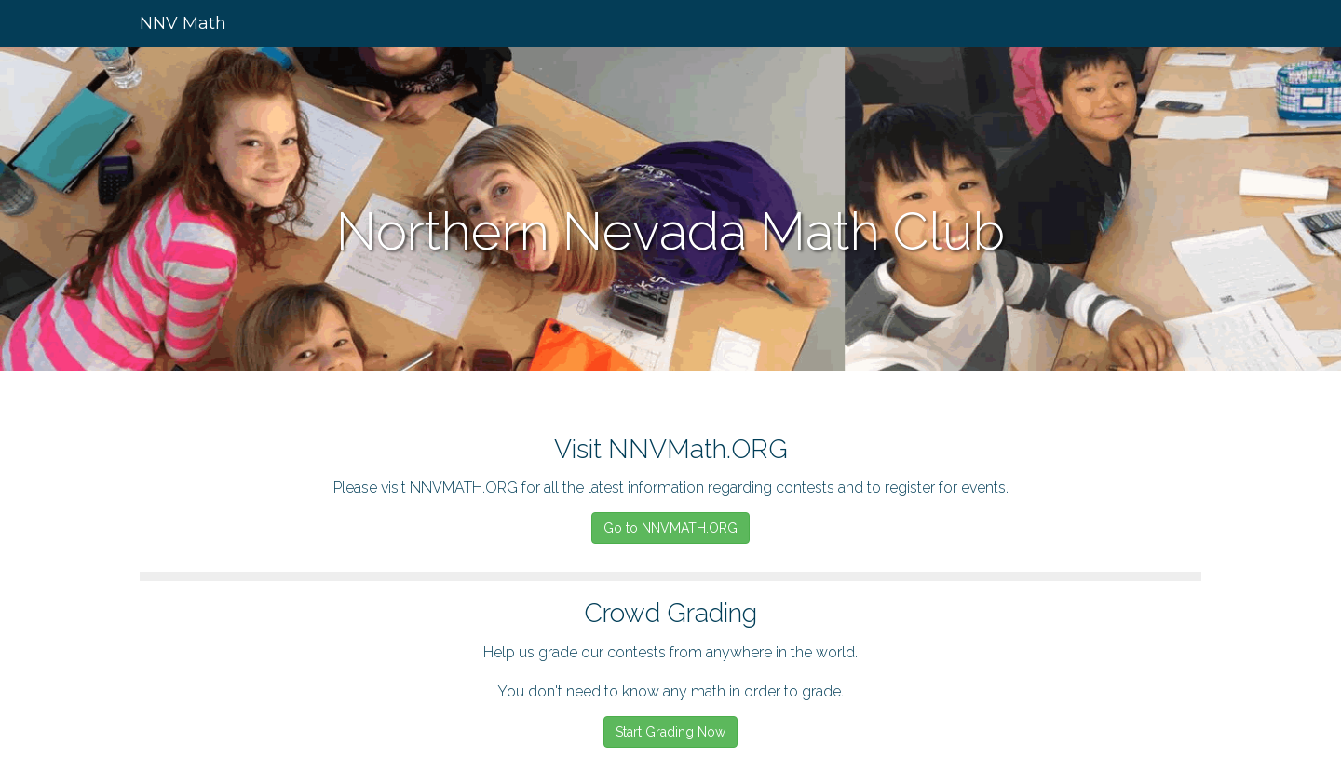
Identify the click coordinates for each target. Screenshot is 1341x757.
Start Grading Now (670, 731)
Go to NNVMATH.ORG (670, 527)
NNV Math (183, 23)
